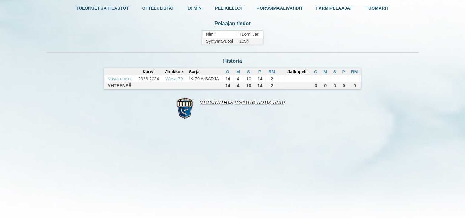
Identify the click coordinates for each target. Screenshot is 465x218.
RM (271, 71)
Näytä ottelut (120, 78)
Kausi (148, 71)
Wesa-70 (174, 78)
